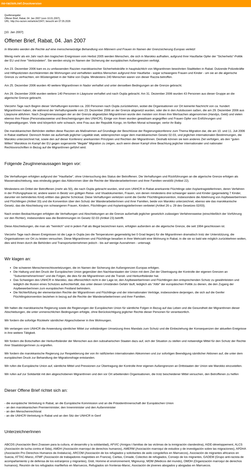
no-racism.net (11, 3)
